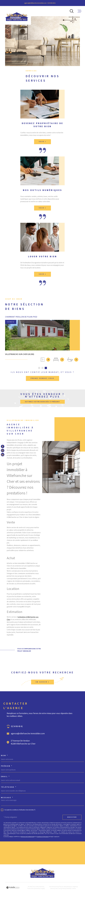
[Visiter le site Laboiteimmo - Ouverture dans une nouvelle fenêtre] (13, 888)
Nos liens (58, 889)
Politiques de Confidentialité (27, 837)
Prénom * (7, 767)
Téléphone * (9, 788)
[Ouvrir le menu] (80, 11)
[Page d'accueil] (16, 15)
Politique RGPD (66, 889)
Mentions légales (72, 887)
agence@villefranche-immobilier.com (35, 3)
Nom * (4, 756)
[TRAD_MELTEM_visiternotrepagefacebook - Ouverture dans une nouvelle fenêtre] (2, 446)
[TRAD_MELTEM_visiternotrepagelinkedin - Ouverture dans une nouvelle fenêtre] (2, 454)
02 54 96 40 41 (51, 3)
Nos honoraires (53, 887)
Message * (7, 798)
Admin (52, 889)
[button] (39, 369)
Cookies (74, 889)
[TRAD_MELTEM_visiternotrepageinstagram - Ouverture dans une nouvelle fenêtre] (2, 450)
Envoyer (72, 818)
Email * (5, 777)
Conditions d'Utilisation (43, 837)
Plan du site (62, 887)
